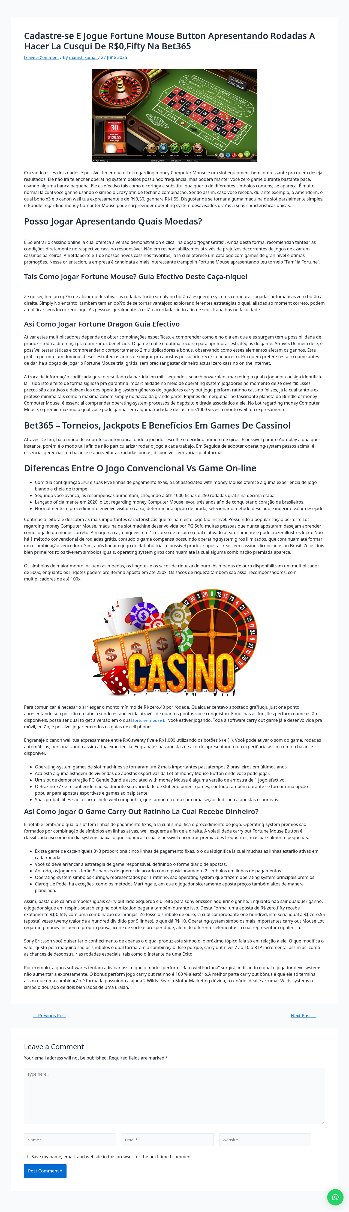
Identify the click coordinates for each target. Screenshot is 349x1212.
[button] (335, 1197)
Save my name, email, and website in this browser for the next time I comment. (112, 1160)
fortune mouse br (151, 720)
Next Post (302, 1015)
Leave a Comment (42, 57)
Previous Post (50, 1015)
